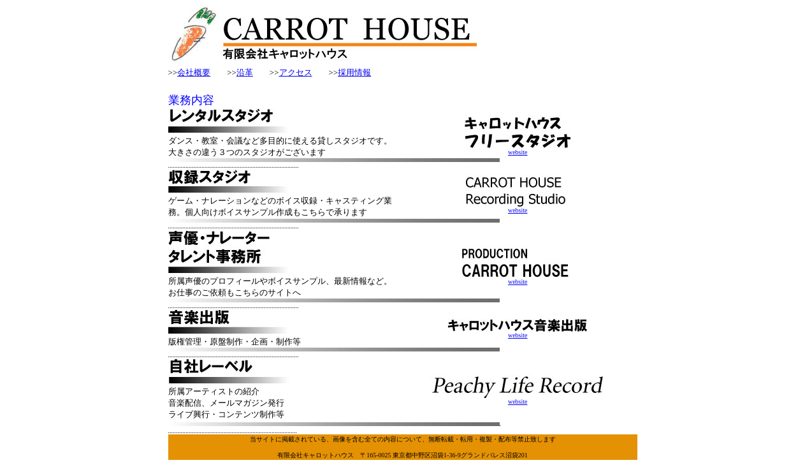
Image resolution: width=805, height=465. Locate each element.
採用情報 (354, 72)
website (517, 149)
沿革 (244, 72)
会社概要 (193, 72)
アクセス (295, 72)
